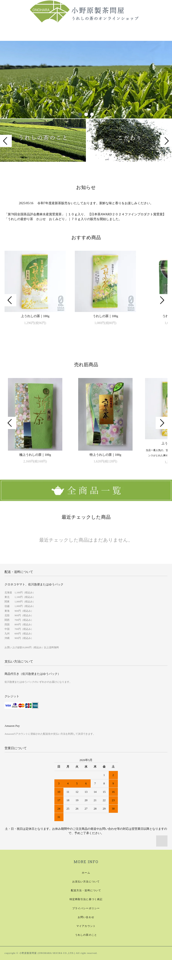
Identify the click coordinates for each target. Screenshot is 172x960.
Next (166, 141)
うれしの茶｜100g (105, 316)
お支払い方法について (86, 881)
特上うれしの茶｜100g (105, 455)
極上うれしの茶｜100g (35, 455)
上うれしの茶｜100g (35, 316)
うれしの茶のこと (86, 934)
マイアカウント (86, 926)
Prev (6, 141)
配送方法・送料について (86, 890)
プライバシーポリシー (86, 908)
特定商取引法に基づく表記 (86, 899)
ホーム (86, 872)
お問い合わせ (86, 917)
